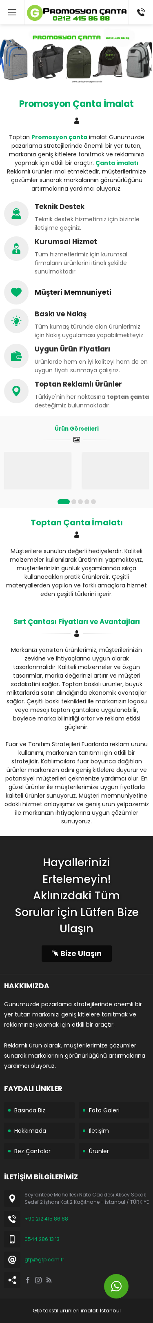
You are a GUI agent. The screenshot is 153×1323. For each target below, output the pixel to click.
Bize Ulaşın (77, 953)
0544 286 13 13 (42, 1239)
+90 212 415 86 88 (46, 1218)
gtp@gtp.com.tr (44, 1259)
